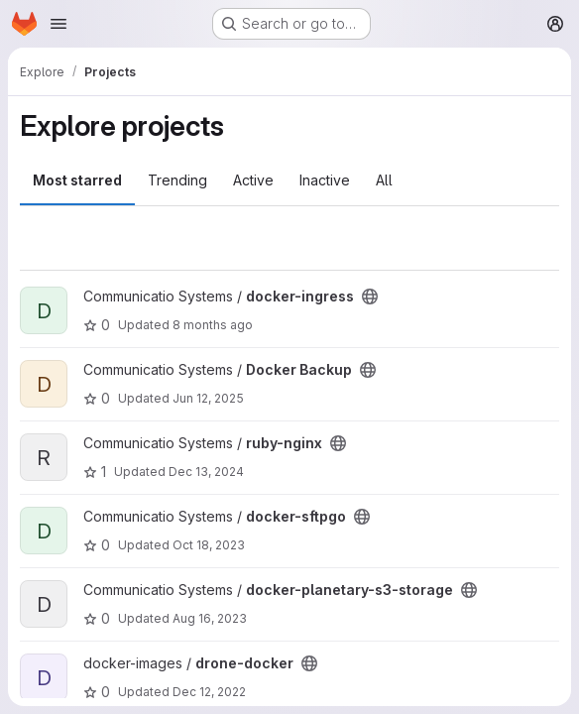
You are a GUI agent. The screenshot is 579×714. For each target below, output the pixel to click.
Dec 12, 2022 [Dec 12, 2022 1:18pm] (209, 691)
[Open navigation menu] (58, 24)
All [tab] (384, 180)
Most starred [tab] (77, 180)
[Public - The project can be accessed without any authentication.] (370, 296)
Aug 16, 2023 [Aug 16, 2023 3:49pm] (210, 618)
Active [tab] (253, 180)
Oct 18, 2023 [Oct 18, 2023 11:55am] (209, 544)
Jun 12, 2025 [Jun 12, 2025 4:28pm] (208, 398)
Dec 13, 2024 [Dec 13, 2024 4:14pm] (206, 471)
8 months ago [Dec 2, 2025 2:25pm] (213, 324)
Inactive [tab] (324, 180)
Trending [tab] (177, 180)
